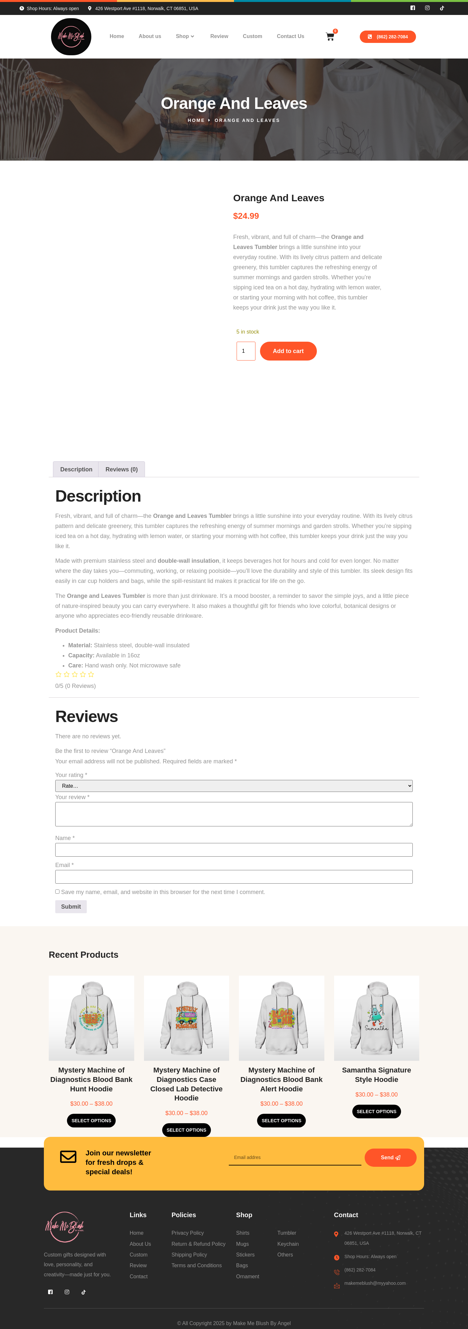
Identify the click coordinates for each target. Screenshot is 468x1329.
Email (64, 865)
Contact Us (290, 36)
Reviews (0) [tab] (122, 469)
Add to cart (288, 351)
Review (219, 36)
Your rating (71, 775)
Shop (186, 37)
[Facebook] (412, 8)
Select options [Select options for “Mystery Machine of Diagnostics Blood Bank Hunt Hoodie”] (91, 1120)
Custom (252, 36)
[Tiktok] (442, 8)
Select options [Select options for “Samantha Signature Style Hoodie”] (376, 1111)
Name (65, 838)
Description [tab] (76, 469)
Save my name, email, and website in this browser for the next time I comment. (163, 892)
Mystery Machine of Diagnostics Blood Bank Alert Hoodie (281, 1079)
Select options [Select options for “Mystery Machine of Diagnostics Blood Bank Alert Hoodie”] (281, 1120)
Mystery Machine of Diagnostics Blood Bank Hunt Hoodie (91, 1079)
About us (150, 36)
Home (117, 36)
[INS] (427, 8)
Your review (72, 797)
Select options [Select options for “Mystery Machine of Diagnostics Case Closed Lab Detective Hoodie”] (186, 1130)
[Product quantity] (246, 351)
